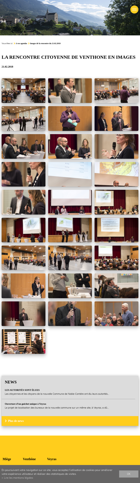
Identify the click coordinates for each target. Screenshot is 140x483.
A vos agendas (21, 43)
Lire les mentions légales (18, 478)
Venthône (29, 459)
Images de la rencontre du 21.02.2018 (45, 43)
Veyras (51, 459)
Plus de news (16, 421)
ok (129, 474)
